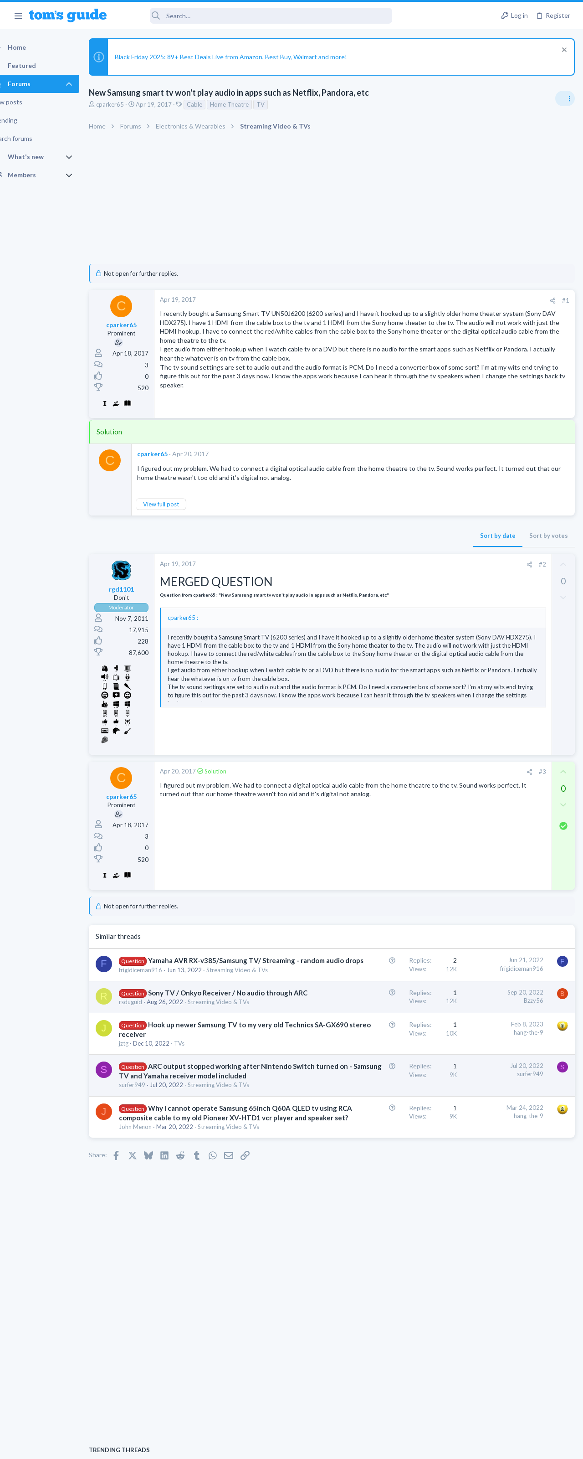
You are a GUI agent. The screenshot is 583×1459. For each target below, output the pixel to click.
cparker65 (126, 104)
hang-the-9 (382, 1104)
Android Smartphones (483, 815)
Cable (210, 104)
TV (276, 104)
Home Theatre (245, 104)
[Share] (406, 300)
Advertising (193, 1446)
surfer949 (148, 1195)
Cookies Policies (257, 1446)
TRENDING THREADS (467, 542)
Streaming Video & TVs (165, 1023)
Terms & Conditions (377, 1446)
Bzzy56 (387, 1054)
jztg (139, 1134)
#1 (419, 300)
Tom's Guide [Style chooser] (509, 1408)
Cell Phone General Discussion (494, 666)
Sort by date (351, 562)
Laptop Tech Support (482, 718)
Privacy (315, 1446)
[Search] (255, 16)
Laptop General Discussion (489, 622)
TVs (195, 1134)
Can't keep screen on (484, 640)
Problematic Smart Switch (504, 737)
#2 (395, 591)
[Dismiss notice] (562, 51)
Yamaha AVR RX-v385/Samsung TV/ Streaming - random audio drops (184, 996)
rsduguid (146, 1065)
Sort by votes (402, 562)
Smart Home (470, 762)
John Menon (151, 1274)
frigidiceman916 (156, 1015)
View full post (177, 531)
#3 (395, 798)
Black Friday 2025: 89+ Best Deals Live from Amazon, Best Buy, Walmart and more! (247, 57)
